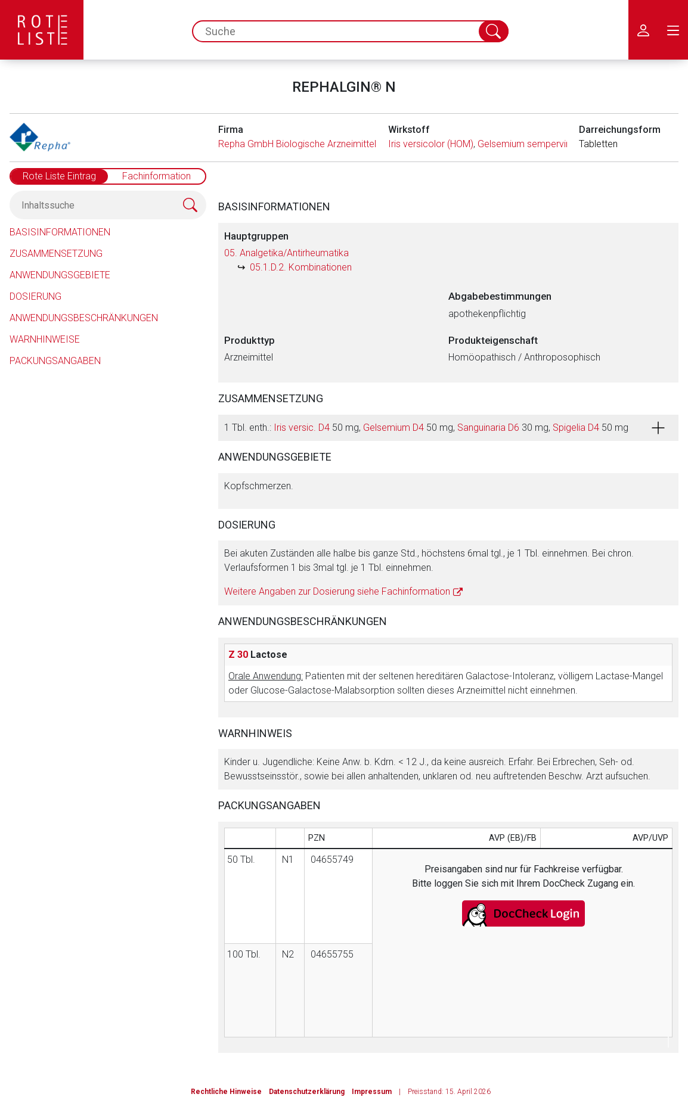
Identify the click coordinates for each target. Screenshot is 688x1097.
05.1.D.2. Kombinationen (301, 267)
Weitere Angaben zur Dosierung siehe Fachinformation (337, 591)
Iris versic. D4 (302, 427)
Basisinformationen (60, 232)
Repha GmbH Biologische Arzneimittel (297, 144)
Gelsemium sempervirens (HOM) (545, 144)
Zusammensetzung (56, 253)
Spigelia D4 (576, 427)
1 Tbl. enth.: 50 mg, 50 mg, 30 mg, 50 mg (426, 427)
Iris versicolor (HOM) (430, 144)
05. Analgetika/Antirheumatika (286, 253)
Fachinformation (156, 176)
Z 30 (238, 654)
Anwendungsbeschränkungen (84, 318)
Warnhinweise (45, 339)
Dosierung (35, 296)
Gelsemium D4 (393, 427)
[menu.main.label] (673, 30)
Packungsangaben (55, 360)
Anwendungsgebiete (60, 275)
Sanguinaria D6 (488, 427)
